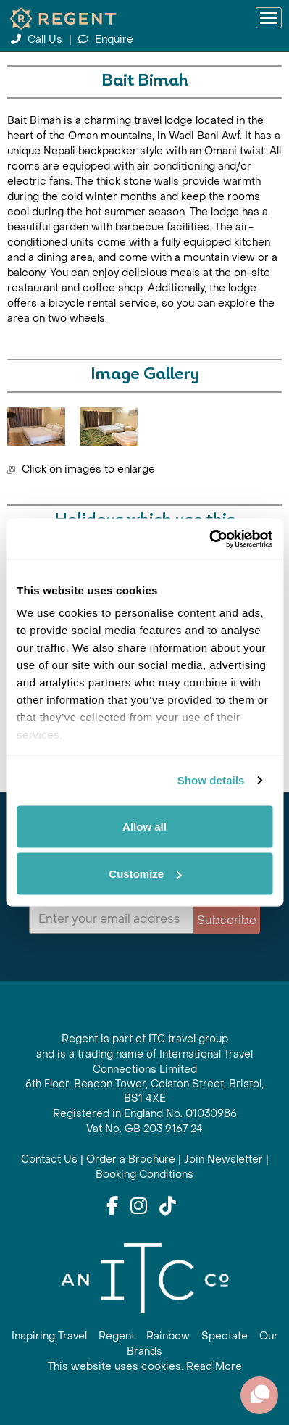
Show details (211, 780)
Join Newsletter (223, 1159)
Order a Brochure (130, 1159)
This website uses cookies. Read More (145, 1367)
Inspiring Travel (49, 1336)
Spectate (224, 1336)
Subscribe (226, 920)
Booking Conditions (144, 1174)
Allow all (144, 826)
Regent (117, 1336)
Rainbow (168, 1336)
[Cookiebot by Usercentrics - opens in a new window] (209, 539)
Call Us (38, 39)
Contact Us (49, 1159)
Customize (145, 874)
